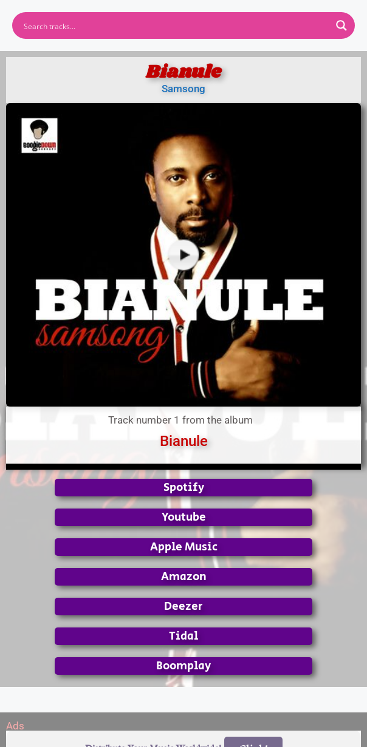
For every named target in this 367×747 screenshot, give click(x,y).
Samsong (183, 89)
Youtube (184, 517)
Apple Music (184, 547)
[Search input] (176, 25)
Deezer (183, 606)
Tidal (183, 636)
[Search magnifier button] (341, 25)
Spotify (183, 487)
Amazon (184, 577)
